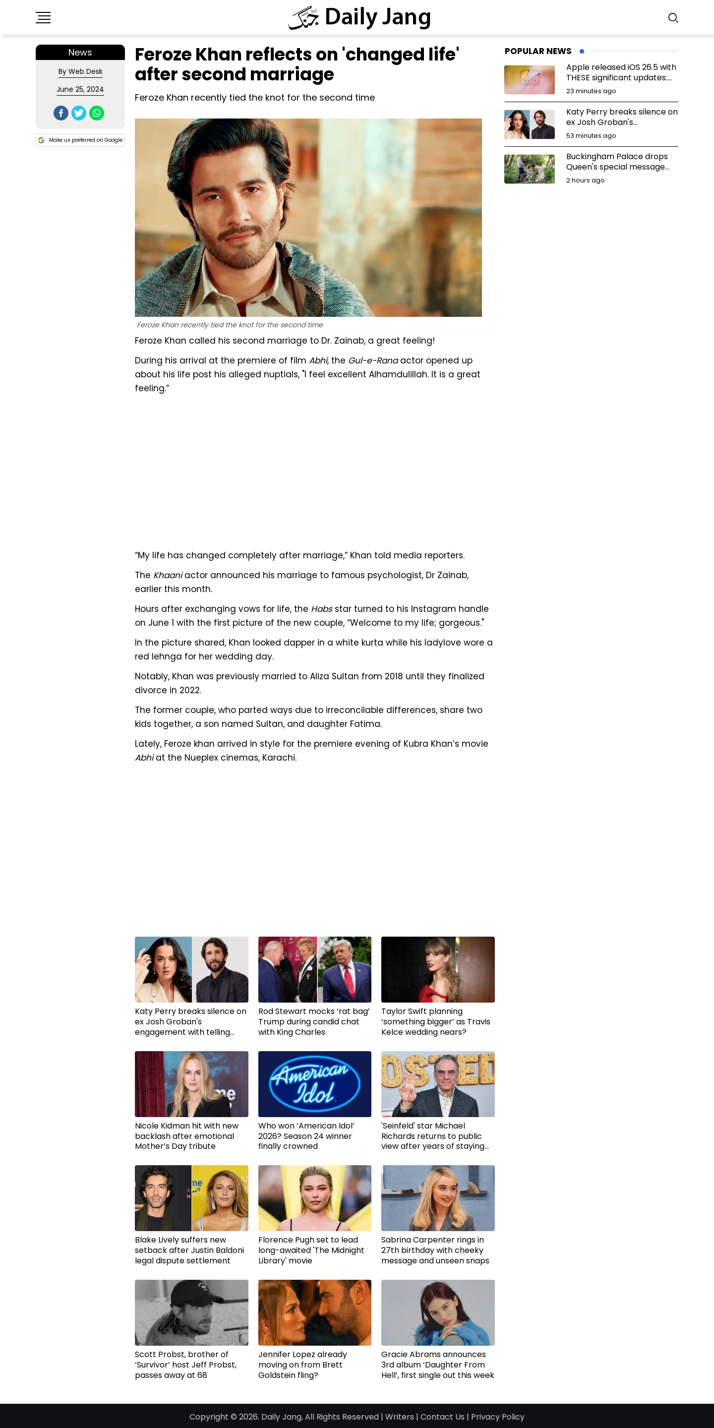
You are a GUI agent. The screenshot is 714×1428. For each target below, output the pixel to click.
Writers (399, 1417)
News (80, 52)
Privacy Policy (498, 1417)
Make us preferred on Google (80, 140)
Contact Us (442, 1417)
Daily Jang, (282, 1417)
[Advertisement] (315, 470)
